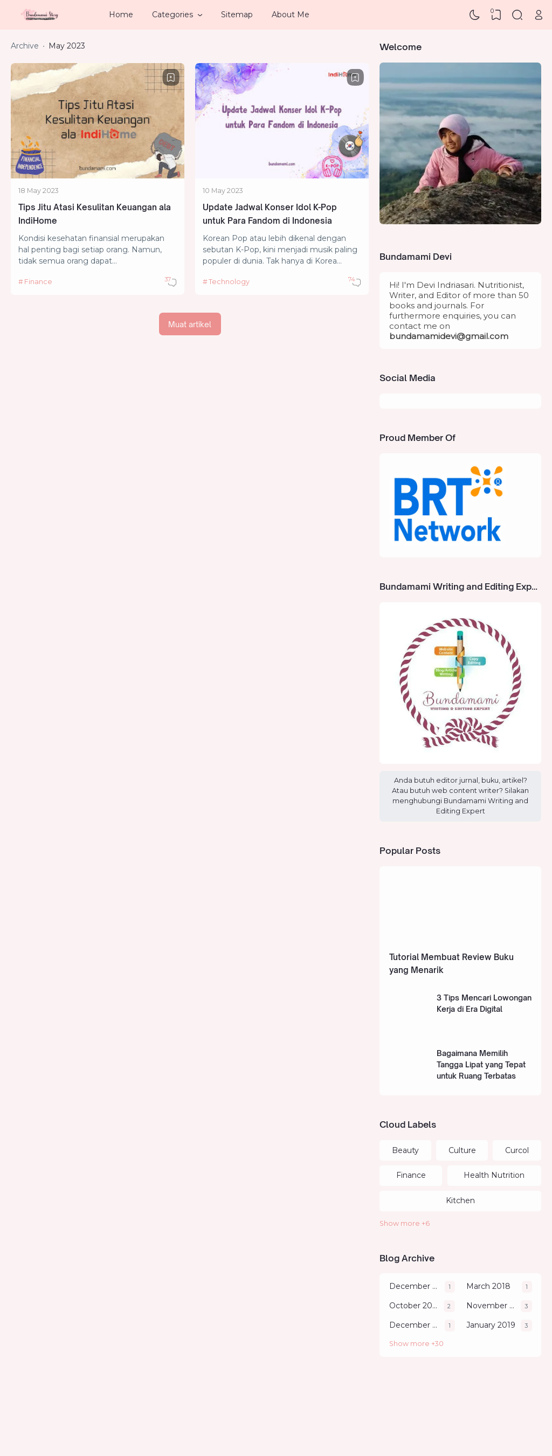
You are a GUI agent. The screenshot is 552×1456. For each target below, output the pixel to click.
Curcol (517, 1150)
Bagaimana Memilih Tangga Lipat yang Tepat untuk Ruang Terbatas (481, 1064)
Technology (229, 282)
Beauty (405, 1150)
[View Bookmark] (496, 15)
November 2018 (490, 1305)
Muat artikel (189, 324)
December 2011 (414, 1286)
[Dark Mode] (475, 15)
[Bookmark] (171, 77)
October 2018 (413, 1305)
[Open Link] (538, 15)
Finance (38, 282)
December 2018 (414, 1325)
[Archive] (460, 1344)
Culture (462, 1150)
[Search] (517, 15)
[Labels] (460, 1224)
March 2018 (488, 1286)
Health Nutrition (494, 1175)
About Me (290, 14)
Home (121, 14)
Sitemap (237, 14)
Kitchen (460, 1200)
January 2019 (490, 1325)
